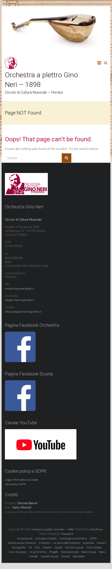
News (102, 551)
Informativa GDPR (15, 484)
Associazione (24, 538)
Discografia (19, 547)
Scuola (58, 547)
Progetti (53, 551)
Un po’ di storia (38, 551)
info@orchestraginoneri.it (19, 300)
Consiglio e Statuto (46, 538)
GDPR (93, 538)
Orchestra (44, 542)
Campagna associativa (73, 538)
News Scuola (88, 551)
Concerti (101, 542)
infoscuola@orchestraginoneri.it (23, 311)
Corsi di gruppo (18, 551)
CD (30, 547)
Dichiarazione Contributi (22, 542)
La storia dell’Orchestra (66, 542)
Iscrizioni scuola (74, 547)
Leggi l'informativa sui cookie (21, 479)
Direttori (47, 547)
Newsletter (79, 556)
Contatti (33, 556)
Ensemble (88, 542)
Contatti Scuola (49, 556)
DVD (37, 547)
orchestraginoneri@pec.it (19, 288)
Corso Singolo (94, 547)
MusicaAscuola (70, 551)
